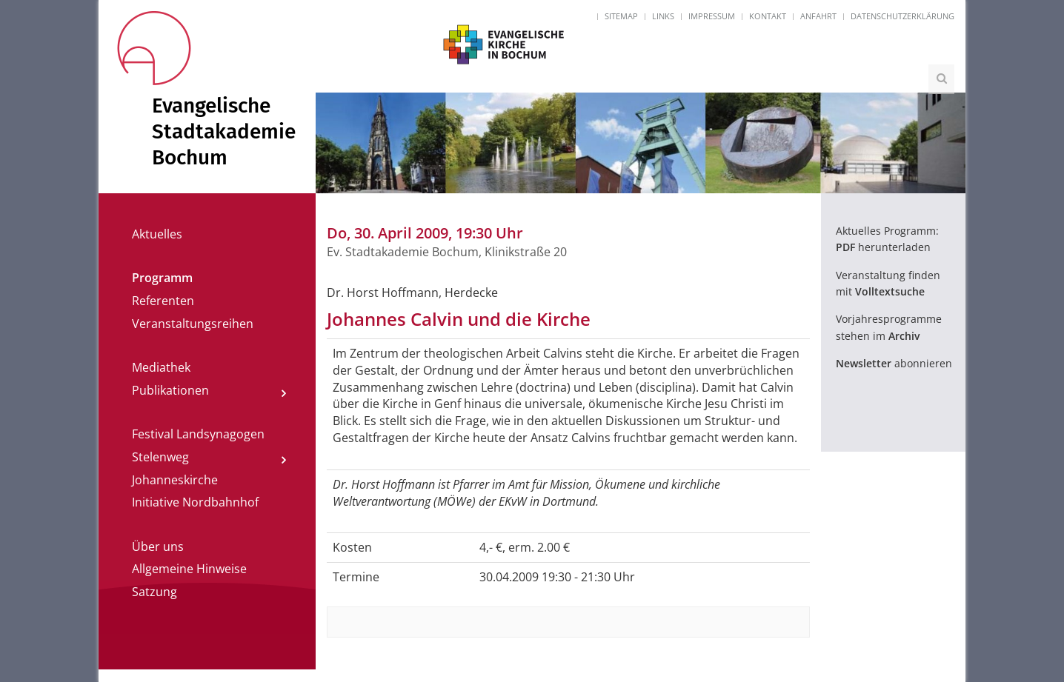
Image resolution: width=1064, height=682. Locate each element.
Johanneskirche (175, 480)
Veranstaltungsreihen (192, 323)
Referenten (163, 300)
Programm (162, 278)
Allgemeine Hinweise (189, 569)
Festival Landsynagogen (198, 434)
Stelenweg (160, 457)
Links (663, 15)
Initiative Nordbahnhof (195, 502)
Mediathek (161, 367)
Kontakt (767, 15)
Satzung (154, 592)
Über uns (158, 546)
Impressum (711, 15)
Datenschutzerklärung (902, 15)
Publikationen (170, 390)
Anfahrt (818, 15)
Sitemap (621, 15)
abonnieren (894, 363)
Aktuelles (157, 234)
